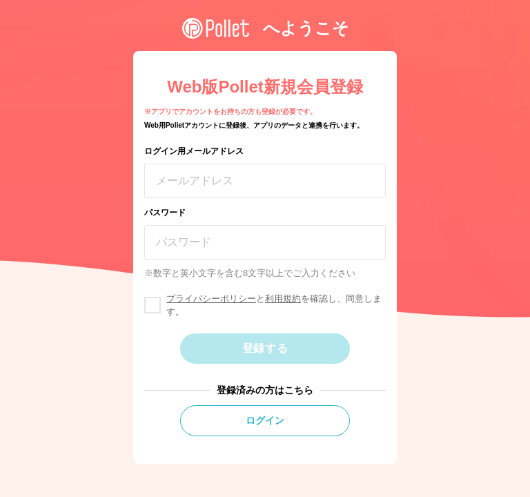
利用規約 (283, 298)
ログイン (265, 420)
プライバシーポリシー (211, 298)
